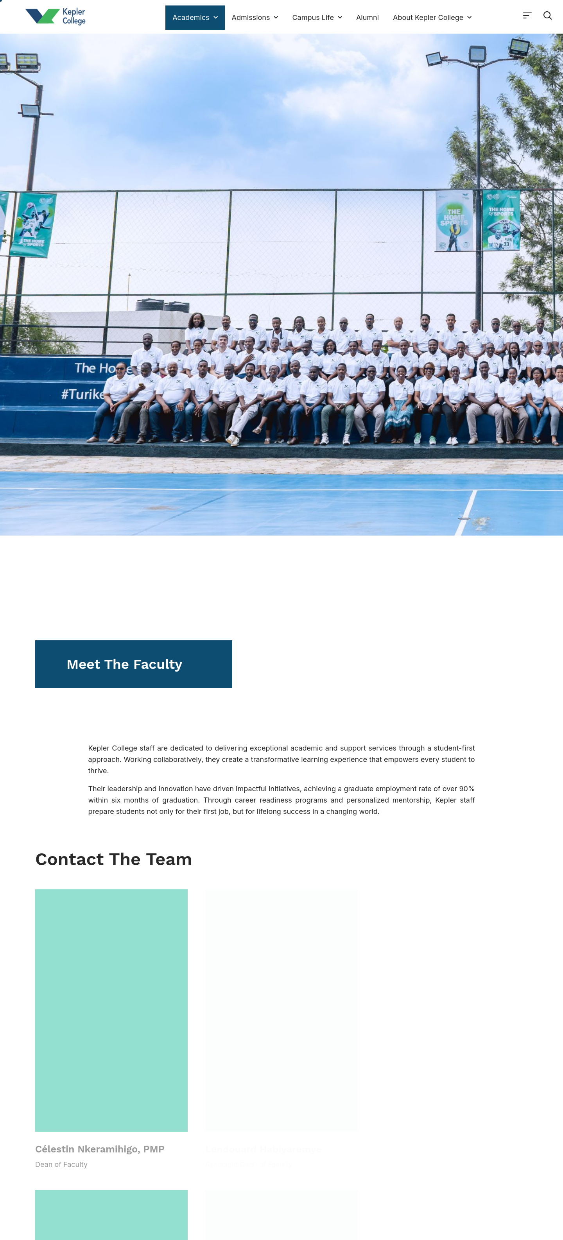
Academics (194, 17)
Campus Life (317, 17)
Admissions (255, 17)
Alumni (367, 17)
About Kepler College (432, 17)
